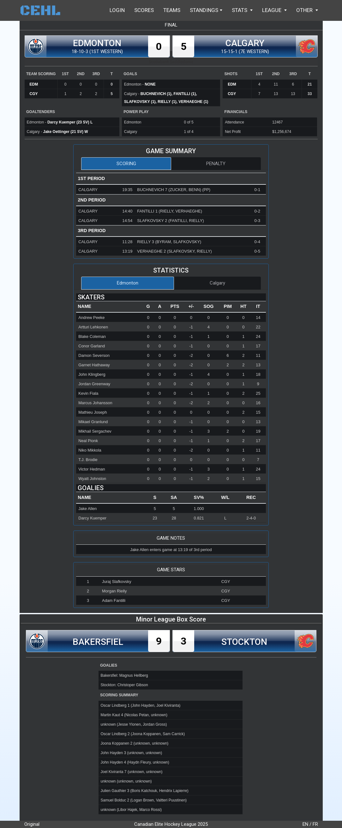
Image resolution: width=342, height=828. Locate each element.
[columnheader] (109, 306)
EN (305, 824)
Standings (206, 10)
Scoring (126, 163)
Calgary (217, 283)
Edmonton (127, 283)
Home (43, 10)
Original (31, 824)
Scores (144, 10)
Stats (242, 10)
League (274, 10)
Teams (171, 10)
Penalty (215, 163)
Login (117, 10)
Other (307, 10)
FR (315, 824)
